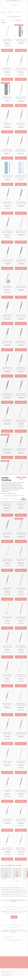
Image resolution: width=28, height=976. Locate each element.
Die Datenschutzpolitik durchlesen (8, 493)
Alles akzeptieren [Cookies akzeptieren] (23, 499)
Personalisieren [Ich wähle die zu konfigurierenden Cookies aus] (14, 499)
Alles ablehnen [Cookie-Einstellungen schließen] (4, 499)
